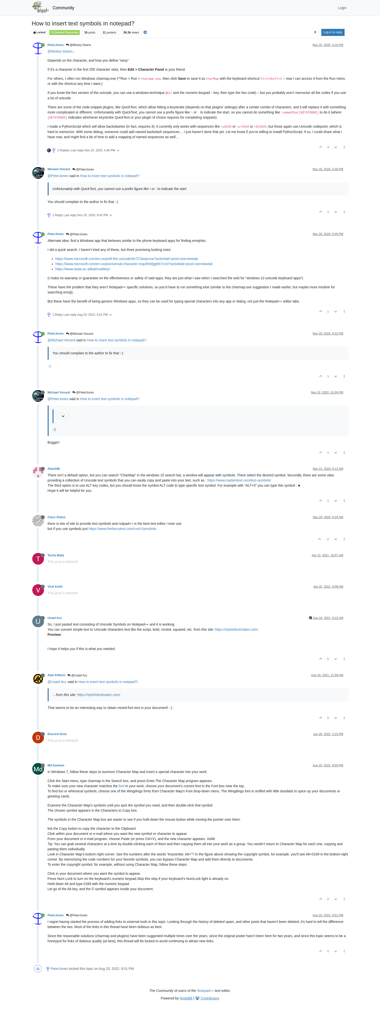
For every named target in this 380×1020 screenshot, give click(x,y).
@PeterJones (83, 169)
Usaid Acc (55, 618)
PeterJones (56, 45)
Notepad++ (205, 991)
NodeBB (186, 998)
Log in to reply (333, 32)
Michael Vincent (59, 169)
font (121, 786)
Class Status (57, 517)
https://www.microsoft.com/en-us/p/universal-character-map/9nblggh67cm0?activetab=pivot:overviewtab (134, 264)
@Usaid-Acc (57, 682)
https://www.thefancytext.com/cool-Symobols (122, 529)
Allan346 (54, 469)
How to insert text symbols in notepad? (109, 176)
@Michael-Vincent (62, 340)
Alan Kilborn (56, 675)
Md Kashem (56, 765)
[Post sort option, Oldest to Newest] (315, 32)
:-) (49, 366)
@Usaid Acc (77, 675)
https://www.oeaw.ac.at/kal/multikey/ (82, 269)
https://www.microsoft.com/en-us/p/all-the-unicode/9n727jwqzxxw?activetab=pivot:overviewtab (126, 259)
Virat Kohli (55, 586)
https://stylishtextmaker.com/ (236, 629)
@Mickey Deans (78, 45)
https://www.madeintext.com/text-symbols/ (239, 480)
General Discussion (64, 32)
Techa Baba (56, 555)
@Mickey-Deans (60, 51)
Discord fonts (57, 734)
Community (63, 7)
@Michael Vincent (79, 334)
